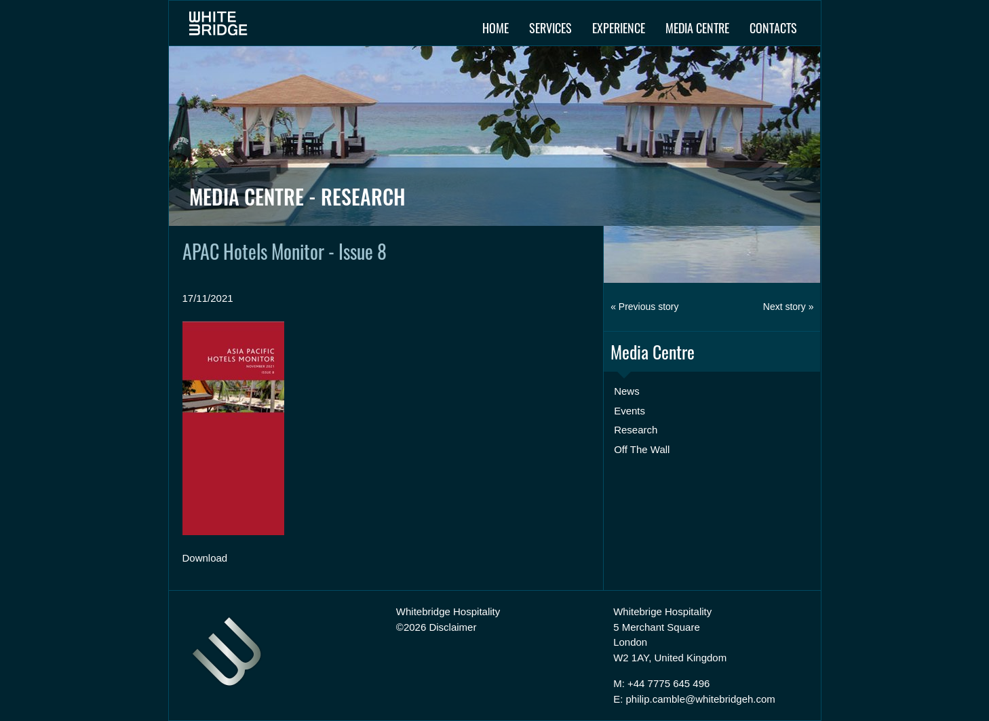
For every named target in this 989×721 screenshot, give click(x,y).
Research (635, 429)
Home (495, 28)
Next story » (788, 306)
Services (550, 28)
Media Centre (697, 28)
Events (629, 410)
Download (205, 558)
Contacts (773, 28)
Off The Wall (642, 449)
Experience (618, 28)
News (627, 391)
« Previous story (644, 306)
